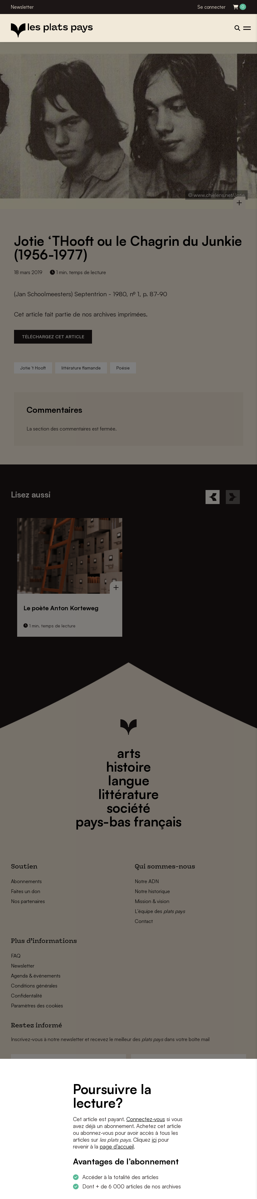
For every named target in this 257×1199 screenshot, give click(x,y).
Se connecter (211, 7)
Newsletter (22, 7)
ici (154, 1139)
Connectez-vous (145, 1119)
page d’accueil (117, 1146)
